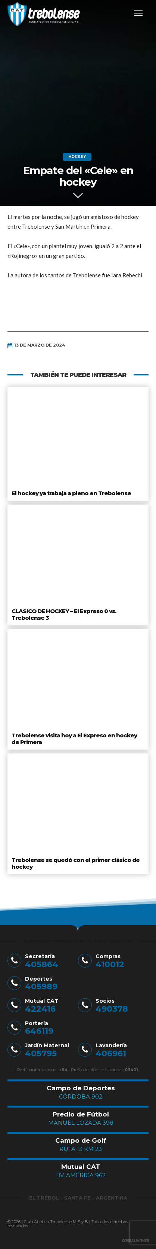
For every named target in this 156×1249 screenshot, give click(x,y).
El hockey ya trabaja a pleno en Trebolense (71, 493)
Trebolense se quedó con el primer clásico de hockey (76, 863)
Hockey (77, 157)
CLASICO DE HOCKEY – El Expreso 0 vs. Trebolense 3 (64, 614)
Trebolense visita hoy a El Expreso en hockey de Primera (74, 739)
